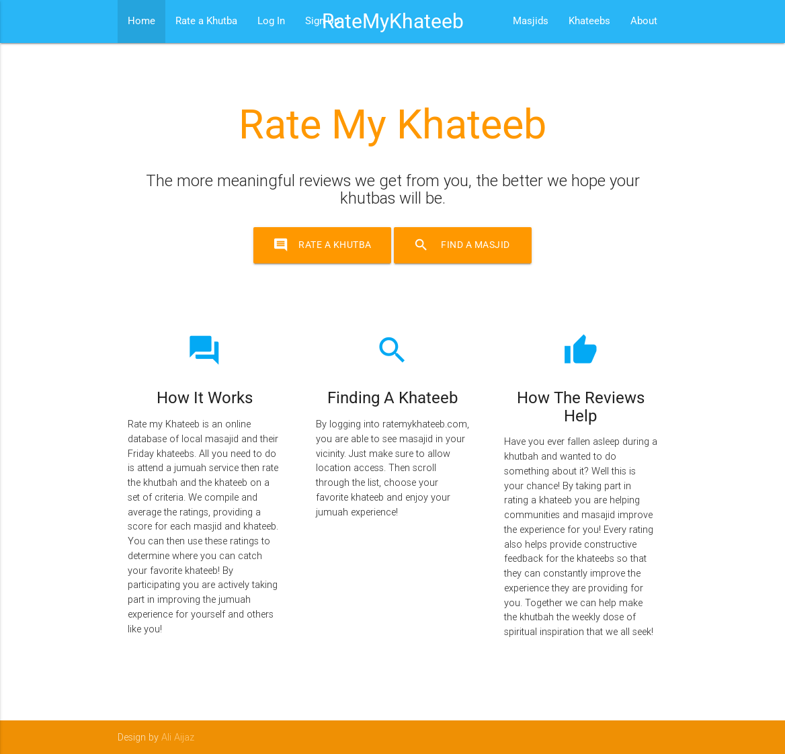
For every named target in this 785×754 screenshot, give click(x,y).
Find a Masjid (466, 244)
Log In (271, 21)
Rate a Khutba (206, 21)
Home (141, 21)
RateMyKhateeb (393, 21)
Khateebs (589, 21)
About (643, 21)
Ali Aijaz (177, 736)
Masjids (530, 21)
